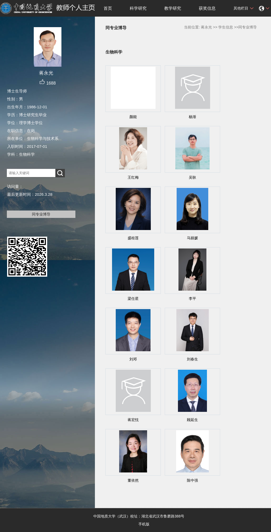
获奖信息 (207, 8)
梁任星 (133, 298)
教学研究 (172, 8)
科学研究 (138, 8)
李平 (192, 298)
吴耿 (192, 177)
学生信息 (225, 27)
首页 (108, 8)
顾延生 (192, 420)
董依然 (133, 480)
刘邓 (133, 359)
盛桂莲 (133, 238)
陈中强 (192, 480)
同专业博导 (41, 214)
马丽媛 (192, 238)
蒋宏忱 (133, 420)
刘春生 (192, 359)
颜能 (133, 117)
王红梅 (133, 177)
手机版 (143, 524)
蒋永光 (206, 27)
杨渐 (192, 117)
